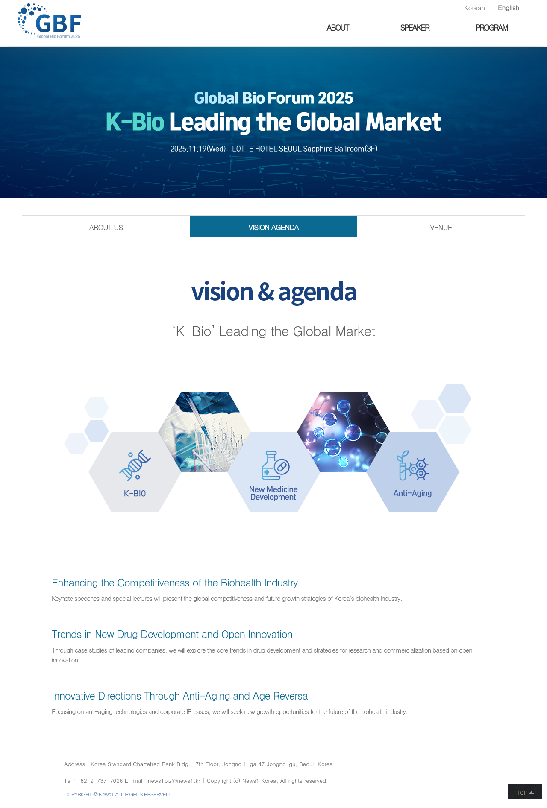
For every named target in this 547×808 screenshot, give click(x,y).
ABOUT (337, 27)
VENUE (441, 227)
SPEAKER (414, 27)
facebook (443, 775)
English (508, 7)
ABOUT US (106, 227)
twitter (459, 775)
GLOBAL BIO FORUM (49, 20)
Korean (474, 7)
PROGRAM (491, 27)
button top (525, 791)
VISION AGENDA (273, 227)
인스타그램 (481, 775)
